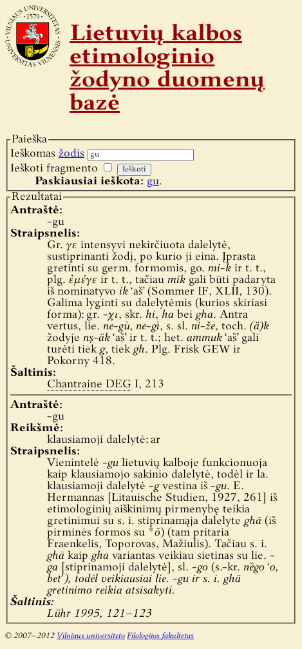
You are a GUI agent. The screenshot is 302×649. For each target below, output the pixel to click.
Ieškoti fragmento (54, 168)
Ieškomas (47, 153)
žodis (71, 153)
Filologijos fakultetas (160, 636)
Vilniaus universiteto (91, 636)
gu (153, 181)
